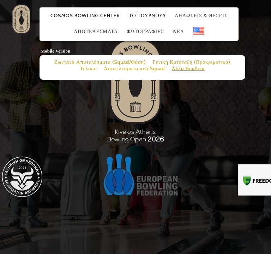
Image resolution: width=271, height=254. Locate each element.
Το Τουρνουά (147, 15)
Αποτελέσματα (96, 31)
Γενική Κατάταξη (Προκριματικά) (191, 62)
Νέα (178, 31)
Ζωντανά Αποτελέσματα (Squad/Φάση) (100, 62)
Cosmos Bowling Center (85, 15)
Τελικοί (88, 68)
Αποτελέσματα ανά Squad (134, 68)
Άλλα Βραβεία (188, 68)
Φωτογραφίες (145, 31)
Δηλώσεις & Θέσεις (201, 15)
